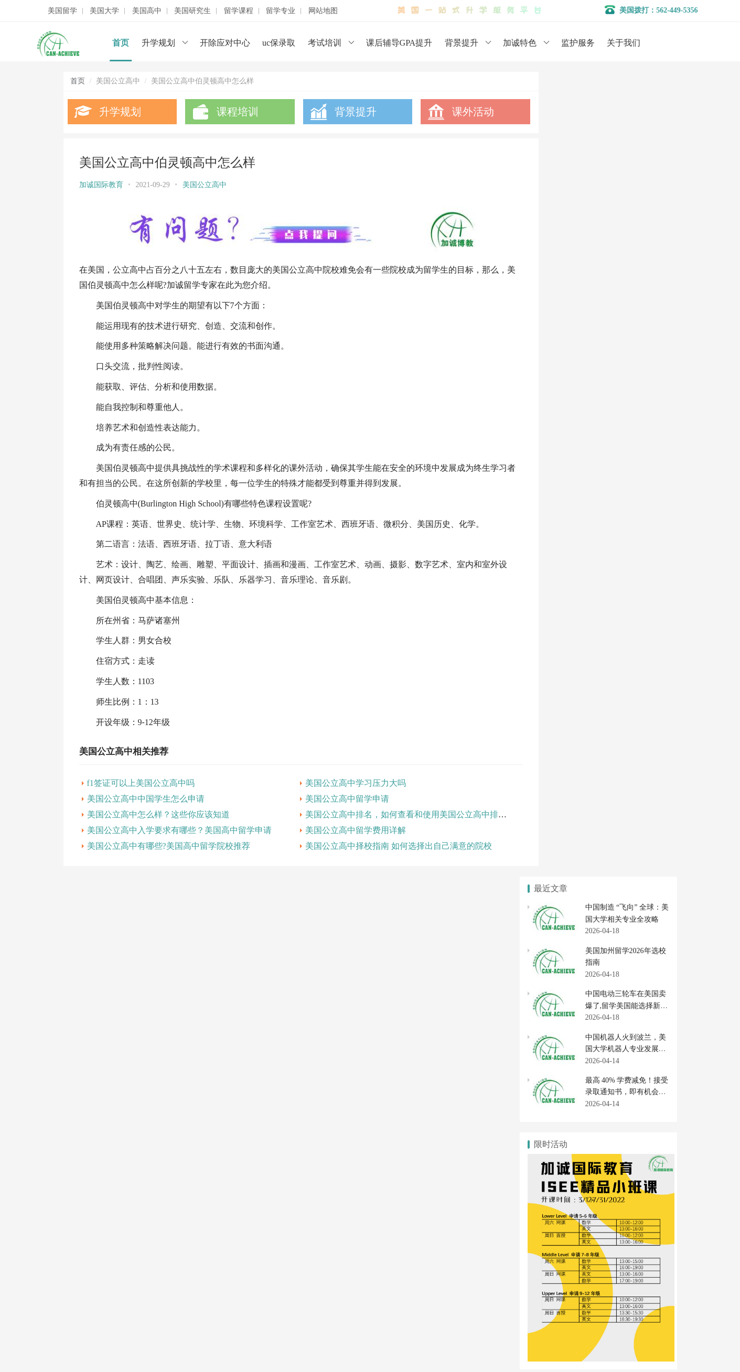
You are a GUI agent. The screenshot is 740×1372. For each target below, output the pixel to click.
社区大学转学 (631, 1021)
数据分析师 (112, 1335)
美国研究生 (192, 11)
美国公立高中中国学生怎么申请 (146, 795)
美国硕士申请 (560, 1125)
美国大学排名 (560, 1002)
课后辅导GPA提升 (399, 42)
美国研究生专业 (631, 1106)
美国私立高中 (560, 1054)
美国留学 (62, 11)
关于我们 (623, 42)
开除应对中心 (225, 42)
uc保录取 (278, 42)
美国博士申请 (631, 1125)
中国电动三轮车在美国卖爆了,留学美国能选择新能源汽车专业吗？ (626, 201)
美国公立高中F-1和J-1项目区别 (584, 706)
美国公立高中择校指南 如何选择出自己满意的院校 (384, 842)
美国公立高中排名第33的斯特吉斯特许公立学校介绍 (618, 673)
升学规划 (158, 42)
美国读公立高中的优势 (570, 639)
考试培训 (324, 42)
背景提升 (461, 42)
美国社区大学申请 (560, 1021)
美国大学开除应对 (631, 1002)
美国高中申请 (631, 1054)
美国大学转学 (631, 983)
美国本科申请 (560, 983)
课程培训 (231, 111)
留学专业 (280, 11)
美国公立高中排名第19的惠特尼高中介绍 (600, 690)
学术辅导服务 (293, 1245)
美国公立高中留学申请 (333, 795)
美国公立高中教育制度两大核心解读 (592, 605)
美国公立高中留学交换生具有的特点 (592, 621)
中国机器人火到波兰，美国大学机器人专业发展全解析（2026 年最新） (625, 244)
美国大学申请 (293, 1292)
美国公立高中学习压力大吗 (341, 779)
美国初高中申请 (296, 1276)
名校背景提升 (293, 1229)
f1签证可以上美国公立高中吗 (141, 779)
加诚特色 (520, 42)
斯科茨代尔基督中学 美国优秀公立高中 (597, 740)
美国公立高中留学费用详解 (341, 827)
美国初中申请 (631, 1073)
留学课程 (238, 11)
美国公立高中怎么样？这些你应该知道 (158, 811)
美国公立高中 (205, 185)
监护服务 (578, 42)
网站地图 (323, 11)
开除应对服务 (293, 1261)
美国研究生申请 (560, 1106)
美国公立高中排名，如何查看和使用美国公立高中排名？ (396, 811)
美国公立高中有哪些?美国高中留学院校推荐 (168, 842)
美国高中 (147, 11)
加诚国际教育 (101, 185)
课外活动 (453, 111)
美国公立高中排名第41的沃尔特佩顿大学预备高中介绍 (622, 656)
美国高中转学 (560, 1073)
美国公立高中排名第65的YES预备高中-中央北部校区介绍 (626, 758)
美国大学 (104, 11)
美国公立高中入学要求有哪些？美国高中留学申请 (179, 827)
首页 (120, 42)
